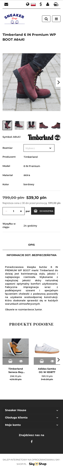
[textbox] (35, 148)
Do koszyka (43, 210)
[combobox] (39, 148)
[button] (56, 4)
